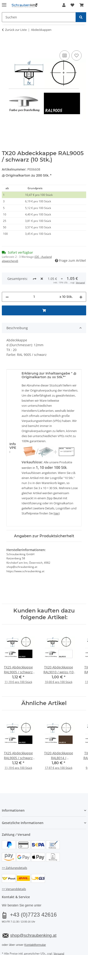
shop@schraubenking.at (33, 918)
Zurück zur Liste (16, 30)
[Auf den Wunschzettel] (76, 55)
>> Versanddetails (14, 872)
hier (56, 496)
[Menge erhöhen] (81, 279)
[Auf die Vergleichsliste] (65, 55)
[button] (64, 5)
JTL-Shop (51, 952)
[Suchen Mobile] (39, 17)
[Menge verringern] (7, 279)
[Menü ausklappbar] (4, 3)
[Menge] (34, 279)
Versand (59, 936)
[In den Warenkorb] (5, 44)
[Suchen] (81, 17)
